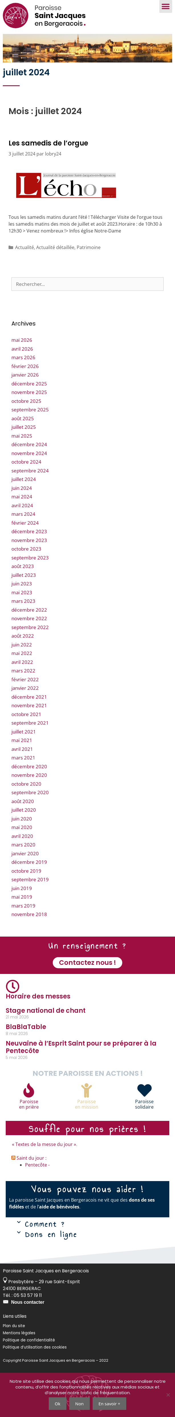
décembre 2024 (29, 444)
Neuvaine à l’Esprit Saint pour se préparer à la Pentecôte (81, 1047)
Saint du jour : (31, 1158)
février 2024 (25, 523)
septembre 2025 (30, 409)
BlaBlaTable (26, 1026)
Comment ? (45, 1224)
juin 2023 (21, 583)
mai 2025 (21, 435)
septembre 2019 (30, 879)
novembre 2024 (29, 453)
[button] (165, 6)
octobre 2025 (26, 401)
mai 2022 (21, 653)
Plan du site (14, 1326)
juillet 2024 (23, 479)
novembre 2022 (29, 618)
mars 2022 (23, 670)
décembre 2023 (29, 531)
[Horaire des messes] (12, 986)
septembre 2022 (30, 627)
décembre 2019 (29, 862)
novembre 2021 (29, 705)
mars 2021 (23, 757)
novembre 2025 (29, 392)
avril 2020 (22, 836)
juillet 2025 (23, 427)
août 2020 (22, 801)
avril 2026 (22, 348)
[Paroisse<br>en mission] (87, 1090)
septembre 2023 (30, 557)
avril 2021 (22, 749)
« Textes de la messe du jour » (44, 1144)
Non (79, 1403)
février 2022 (25, 679)
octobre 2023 (26, 548)
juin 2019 (21, 888)
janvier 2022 (25, 688)
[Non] (168, 1395)
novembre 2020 (29, 775)
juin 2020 (21, 818)
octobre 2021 (26, 714)
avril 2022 (22, 662)
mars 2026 (23, 357)
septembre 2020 (30, 792)
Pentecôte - (37, 1165)
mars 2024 (23, 514)
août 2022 (22, 635)
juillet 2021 (23, 731)
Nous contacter (27, 1302)
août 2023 (22, 566)
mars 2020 (23, 844)
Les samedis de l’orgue (48, 143)
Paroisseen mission (86, 1104)
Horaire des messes (38, 996)
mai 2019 (21, 897)
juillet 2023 (23, 575)
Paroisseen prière (29, 1104)
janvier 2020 (25, 853)
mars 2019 (23, 905)
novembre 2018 (29, 914)
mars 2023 (23, 601)
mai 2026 (21, 340)
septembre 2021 (30, 722)
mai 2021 (21, 740)
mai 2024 (21, 496)
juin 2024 (21, 488)
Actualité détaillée (55, 247)
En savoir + (109, 1403)
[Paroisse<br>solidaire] (144, 1090)
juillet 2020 (23, 809)
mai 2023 (21, 592)
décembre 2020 (29, 766)
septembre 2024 (30, 470)
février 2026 (25, 366)
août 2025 (22, 418)
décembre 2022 (29, 610)
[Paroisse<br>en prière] (29, 1090)
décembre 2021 (29, 697)
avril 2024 (22, 505)
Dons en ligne (51, 1234)
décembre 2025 (29, 383)
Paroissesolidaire (144, 1104)
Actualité (24, 247)
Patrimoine (89, 247)
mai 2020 (21, 827)
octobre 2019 (26, 871)
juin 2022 (21, 644)
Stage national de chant (46, 1010)
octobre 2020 (26, 784)
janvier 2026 (25, 374)
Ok (57, 1403)
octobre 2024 (26, 461)
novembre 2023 (29, 540)
